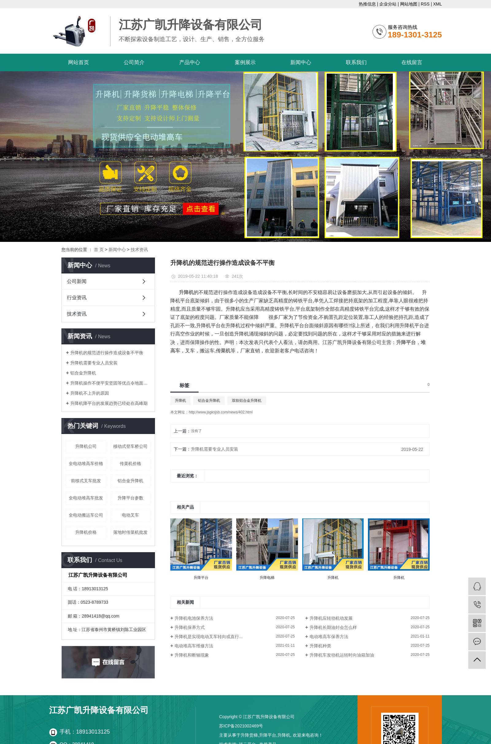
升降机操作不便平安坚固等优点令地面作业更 (110, 383)
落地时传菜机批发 (130, 532)
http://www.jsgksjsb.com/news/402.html (221, 412)
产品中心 (189, 62)
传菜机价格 (130, 463)
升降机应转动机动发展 (331, 618)
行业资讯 (77, 297)
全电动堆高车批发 (86, 497)
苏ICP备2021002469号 (241, 725)
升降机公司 (86, 446)
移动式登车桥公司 (130, 446)
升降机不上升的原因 (89, 393)
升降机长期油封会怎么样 (333, 627)
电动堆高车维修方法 (194, 645)
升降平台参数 (130, 497)
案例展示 (245, 62)
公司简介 (134, 62)
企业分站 (387, 4)
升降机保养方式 (190, 627)
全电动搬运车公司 (86, 515)
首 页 (99, 249)
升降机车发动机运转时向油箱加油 (342, 655)
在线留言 (411, 62)
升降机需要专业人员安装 (94, 362)
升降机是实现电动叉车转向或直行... (209, 636)
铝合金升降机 (83, 372)
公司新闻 (77, 281)
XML (437, 4)
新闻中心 (300, 62)
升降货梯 (249, 735)
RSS (425, 4)
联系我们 (356, 62)
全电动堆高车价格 (86, 463)
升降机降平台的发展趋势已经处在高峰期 (109, 403)
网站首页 (78, 62)
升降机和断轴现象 (192, 655)
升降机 (180, 400)
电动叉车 (130, 515)
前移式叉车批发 (86, 480)
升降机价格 (86, 532)
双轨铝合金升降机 (246, 400)
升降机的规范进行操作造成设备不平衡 (106, 352)
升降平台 (267, 735)
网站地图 (408, 4)
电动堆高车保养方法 (329, 636)
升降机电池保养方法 (194, 618)
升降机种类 (320, 645)
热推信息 (367, 4)
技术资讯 (139, 249)
